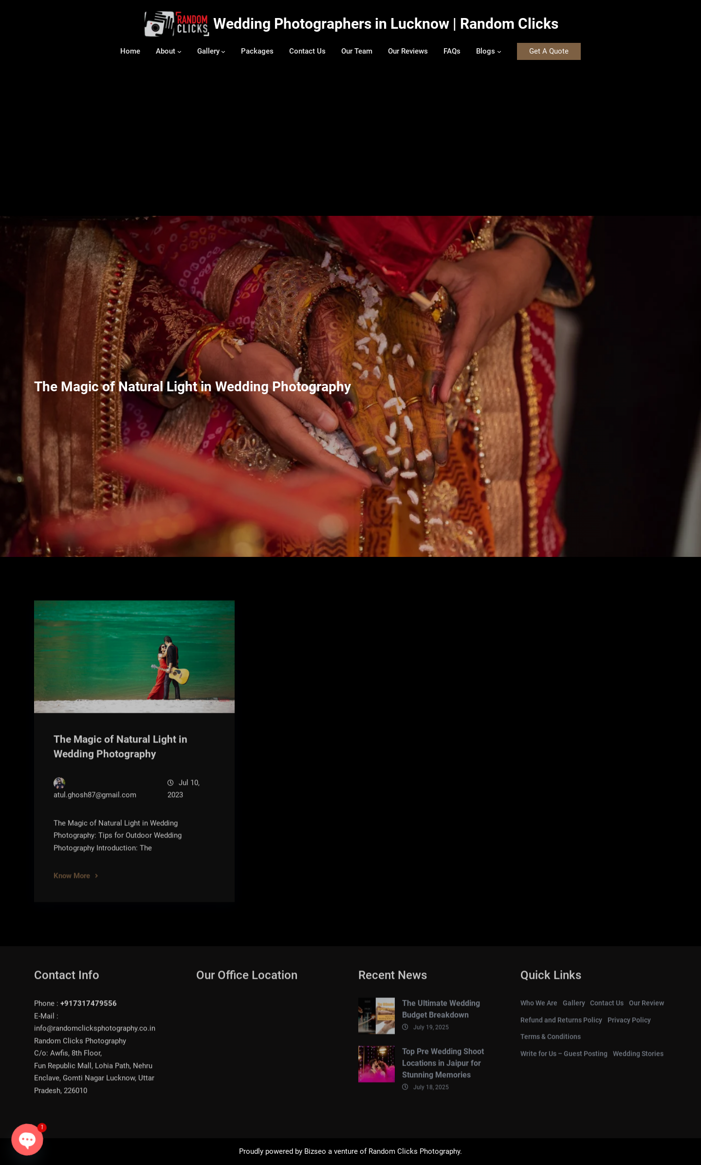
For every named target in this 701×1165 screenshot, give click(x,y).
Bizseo (315, 1151)
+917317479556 (88, 1012)
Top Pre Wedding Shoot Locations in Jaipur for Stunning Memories (443, 1071)
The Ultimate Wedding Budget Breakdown (441, 1017)
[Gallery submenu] (223, 51)
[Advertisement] (350, 143)
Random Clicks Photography (414, 1151)
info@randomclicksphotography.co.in (94, 1036)
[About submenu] (179, 51)
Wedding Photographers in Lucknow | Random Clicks (385, 23)
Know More (72, 884)
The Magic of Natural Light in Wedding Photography (120, 755)
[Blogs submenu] (499, 51)
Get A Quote (549, 51)
